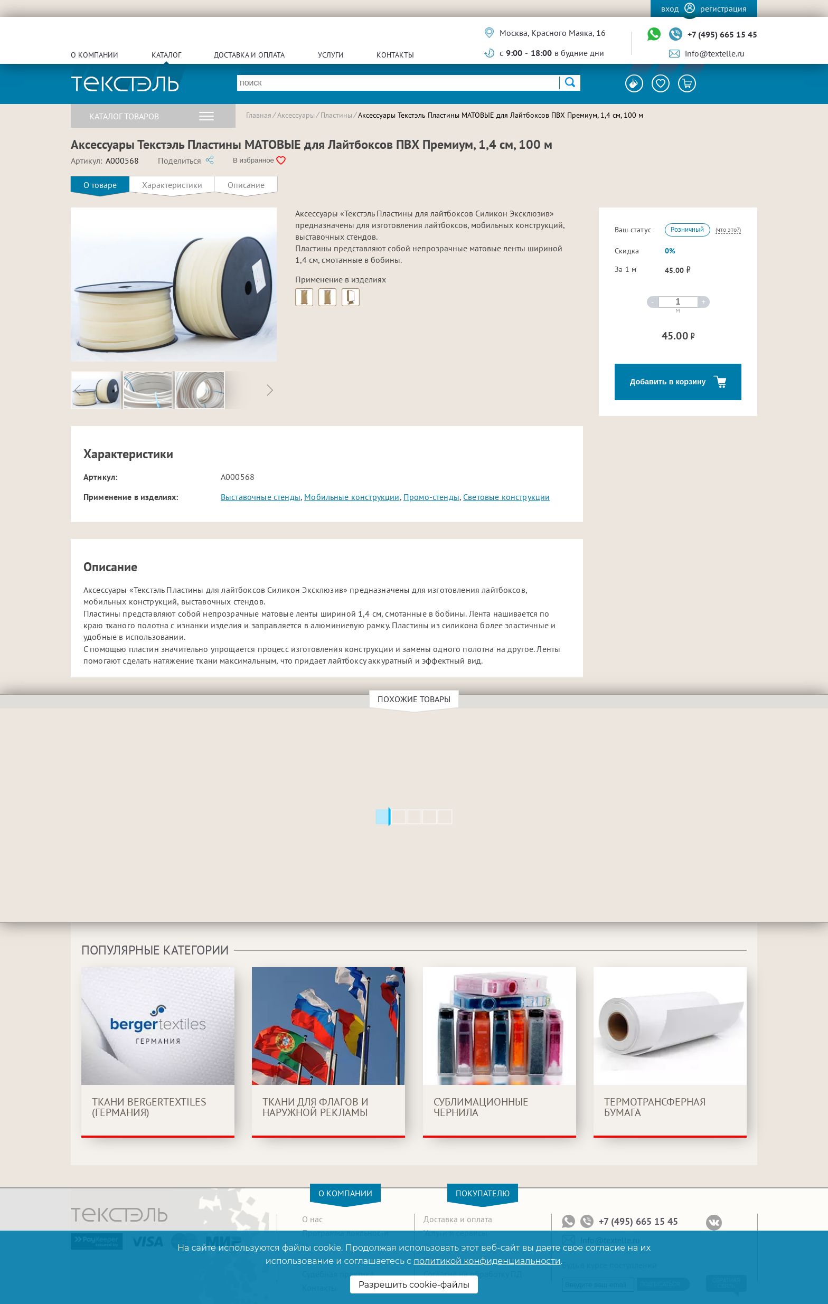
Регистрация (723, 8)
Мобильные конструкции (351, 497)
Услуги (331, 55)
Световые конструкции (506, 497)
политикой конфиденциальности (486, 1261)
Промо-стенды (431, 497)
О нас (312, 1219)
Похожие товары (416, 699)
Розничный (687, 229)
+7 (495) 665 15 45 (722, 34)
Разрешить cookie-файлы (414, 1285)
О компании (94, 55)
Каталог (166, 55)
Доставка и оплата (249, 55)
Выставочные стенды (260, 497)
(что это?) (728, 229)
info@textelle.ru (715, 53)
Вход (670, 8)
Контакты (395, 55)
